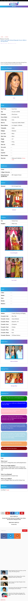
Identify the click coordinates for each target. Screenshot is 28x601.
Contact (5, 0)
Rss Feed (17, 536)
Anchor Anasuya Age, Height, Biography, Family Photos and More (17, 582)
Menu (14, 6)
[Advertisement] (14, 22)
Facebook (4, 536)
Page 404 (11, 0)
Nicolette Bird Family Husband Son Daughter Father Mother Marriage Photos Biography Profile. (14, 519)
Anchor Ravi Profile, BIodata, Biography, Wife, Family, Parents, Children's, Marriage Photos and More (17, 594)
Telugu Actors (3, 599)
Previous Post (14, 524)
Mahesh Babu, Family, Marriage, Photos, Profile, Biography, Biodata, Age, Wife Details (17, 577)
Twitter (10, 536)
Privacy (8, 0)
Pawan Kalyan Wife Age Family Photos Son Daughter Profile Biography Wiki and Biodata (18, 588)
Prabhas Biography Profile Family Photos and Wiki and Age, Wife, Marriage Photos (17, 571)
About (2, 0)
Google (7, 490)
